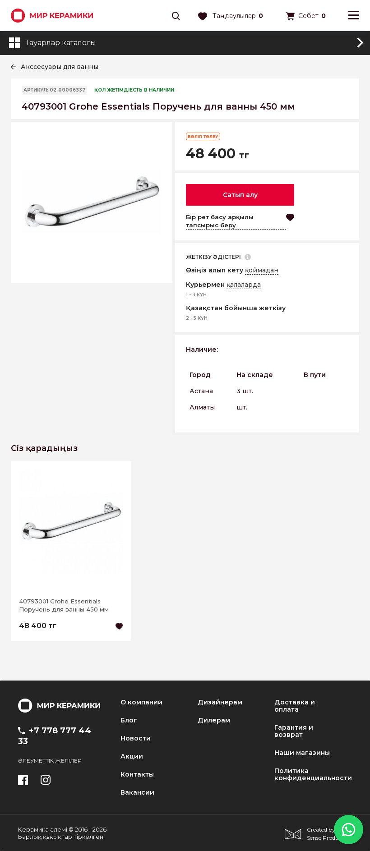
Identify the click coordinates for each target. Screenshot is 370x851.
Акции (131, 756)
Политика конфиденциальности (313, 774)
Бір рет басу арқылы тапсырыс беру (220, 221)
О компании (141, 702)
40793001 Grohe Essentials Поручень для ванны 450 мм (64, 605)
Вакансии (137, 792)
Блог (128, 720)
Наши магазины (302, 752)
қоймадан (261, 270)
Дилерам (214, 720)
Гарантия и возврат (293, 731)
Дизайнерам (220, 702)
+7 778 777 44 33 (54, 735)
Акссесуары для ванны (59, 67)
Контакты (137, 774)
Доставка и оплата (294, 706)
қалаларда (244, 285)
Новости (135, 738)
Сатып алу (240, 195)
